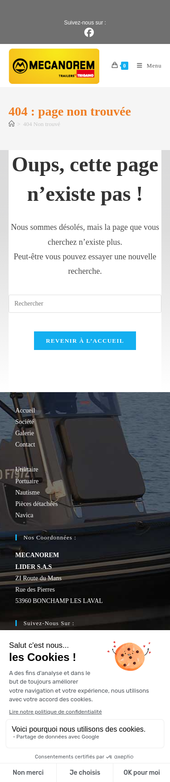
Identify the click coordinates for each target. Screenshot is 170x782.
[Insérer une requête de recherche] (85, 304)
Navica (24, 515)
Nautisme (27, 492)
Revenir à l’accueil (85, 340)
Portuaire (27, 481)
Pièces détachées (36, 503)
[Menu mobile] (145, 65)
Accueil (25, 410)
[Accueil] (12, 124)
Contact (25, 444)
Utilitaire (27, 469)
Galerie (24, 433)
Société (24, 421)
